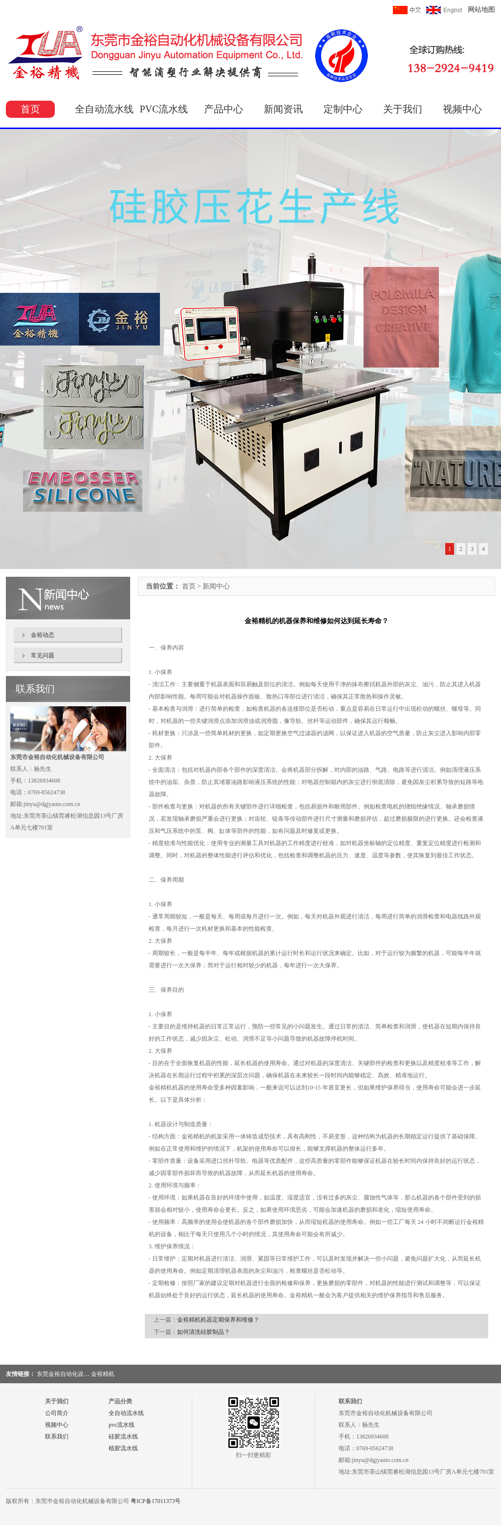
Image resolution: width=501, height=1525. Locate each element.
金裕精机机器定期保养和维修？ (218, 1319)
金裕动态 (42, 635)
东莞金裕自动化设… (63, 1374)
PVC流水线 (164, 109)
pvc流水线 (122, 1424)
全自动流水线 (104, 109)
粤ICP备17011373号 (156, 1501)
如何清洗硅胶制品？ (203, 1332)
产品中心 (223, 109)
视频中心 (462, 109)
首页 (30, 109)
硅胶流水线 (123, 1436)
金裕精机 (102, 1374)
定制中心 (343, 109)
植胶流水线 (123, 1448)
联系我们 (56, 1436)
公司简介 (56, 1413)
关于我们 (402, 109)
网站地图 (481, 9)
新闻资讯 (283, 109)
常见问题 (42, 655)
